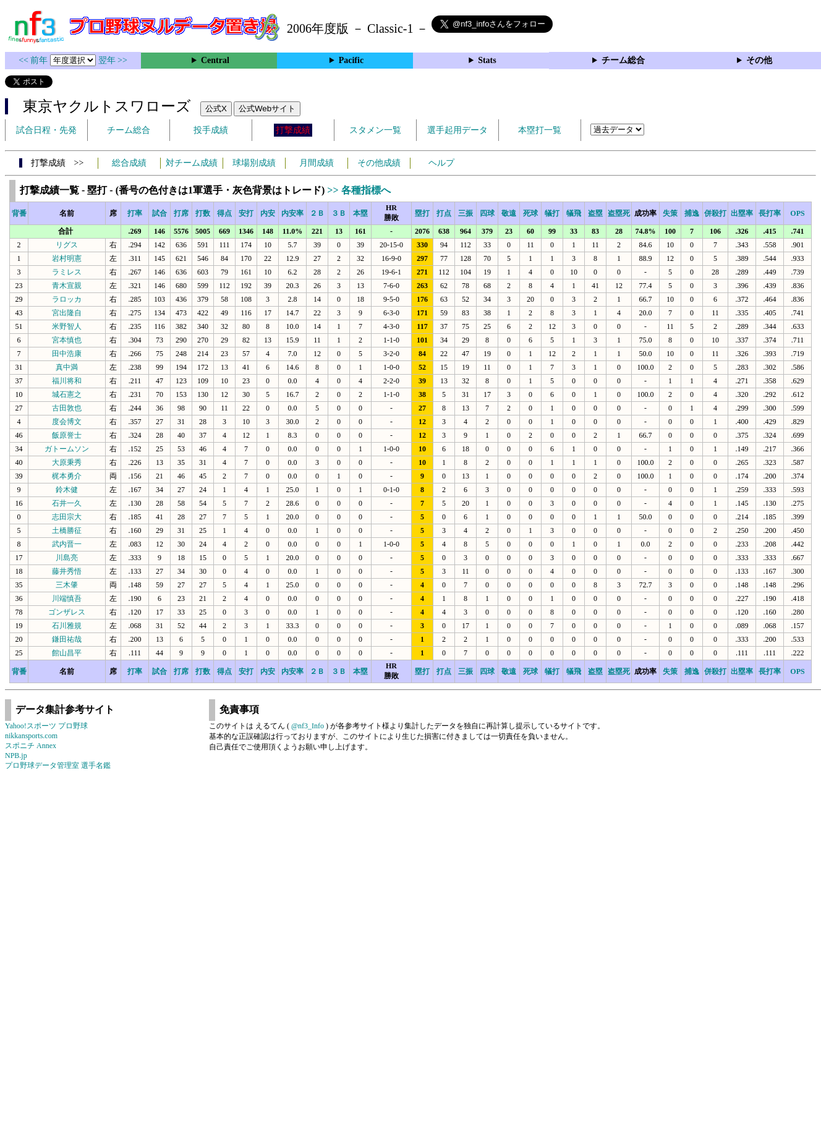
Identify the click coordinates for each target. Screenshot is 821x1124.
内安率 (292, 213)
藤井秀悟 (67, 571)
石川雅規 (67, 625)
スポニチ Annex (30, 745)
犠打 (552, 213)
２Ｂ (317, 213)
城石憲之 (67, 394)
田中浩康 (67, 353)
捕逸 (691, 213)
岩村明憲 (67, 258)
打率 (134, 213)
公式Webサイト (267, 108)
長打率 (770, 213)
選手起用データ (457, 130)
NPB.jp (16, 755)
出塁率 (742, 213)
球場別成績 (254, 163)
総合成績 (129, 163)
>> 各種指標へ (358, 190)
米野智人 (67, 326)
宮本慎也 (67, 340)
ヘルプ (441, 163)
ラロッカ (67, 299)
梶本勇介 (67, 476)
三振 (465, 213)
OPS (797, 213)
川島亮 (67, 557)
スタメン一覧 (375, 130)
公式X (216, 108)
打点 (443, 213)
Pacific (351, 60)
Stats (487, 60)
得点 (224, 213)
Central (215, 60)
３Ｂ (338, 213)
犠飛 (573, 213)
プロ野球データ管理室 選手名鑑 (58, 765)
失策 (670, 213)
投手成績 (211, 130)
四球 (487, 213)
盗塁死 (619, 213)
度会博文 (67, 421)
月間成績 (316, 163)
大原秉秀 (67, 462)
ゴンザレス (66, 612)
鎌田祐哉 (67, 639)
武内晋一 (67, 544)
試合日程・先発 (46, 130)
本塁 (360, 213)
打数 (202, 213)
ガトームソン (67, 449)
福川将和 (67, 381)
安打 (246, 213)
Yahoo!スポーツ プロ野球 (46, 726)
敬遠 (508, 213)
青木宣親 (67, 285)
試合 (159, 213)
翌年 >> (112, 60)
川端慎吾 (67, 598)
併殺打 (715, 213)
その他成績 (379, 163)
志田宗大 (67, 517)
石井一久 (67, 503)
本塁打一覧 (539, 130)
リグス (67, 245)
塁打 (422, 213)
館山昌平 (67, 653)
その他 (759, 60)
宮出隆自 (67, 313)
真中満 (67, 367)
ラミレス (67, 272)
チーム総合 (623, 60)
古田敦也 (67, 408)
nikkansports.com (31, 735)
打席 (181, 213)
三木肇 (67, 585)
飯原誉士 (67, 435)
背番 (19, 213)
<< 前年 (34, 60)
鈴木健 (67, 489)
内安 (267, 213)
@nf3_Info (307, 726)
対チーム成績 (192, 163)
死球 (530, 213)
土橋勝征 (67, 530)
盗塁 (595, 213)
